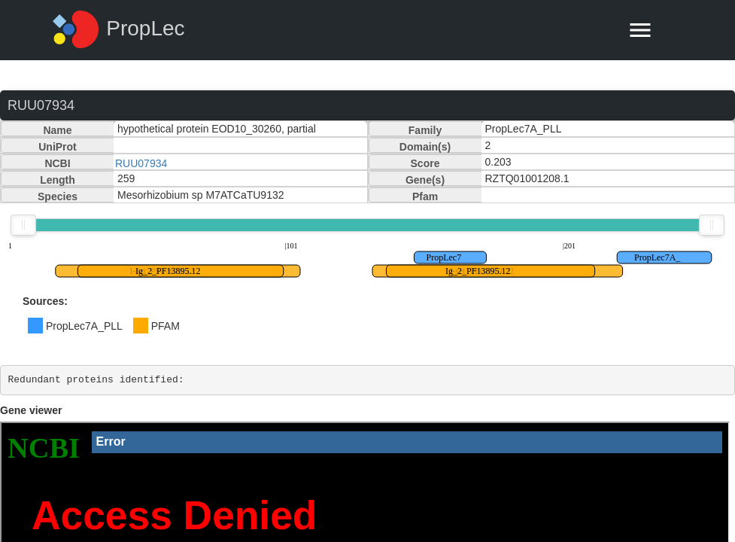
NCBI (57, 163)
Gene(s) (425, 180)
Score (425, 163)
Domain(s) (425, 147)
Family (425, 130)
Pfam (425, 196)
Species (57, 196)
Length (57, 180)
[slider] (23, 225)
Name (57, 130)
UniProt (57, 147)
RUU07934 (141, 163)
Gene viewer (31, 410)
